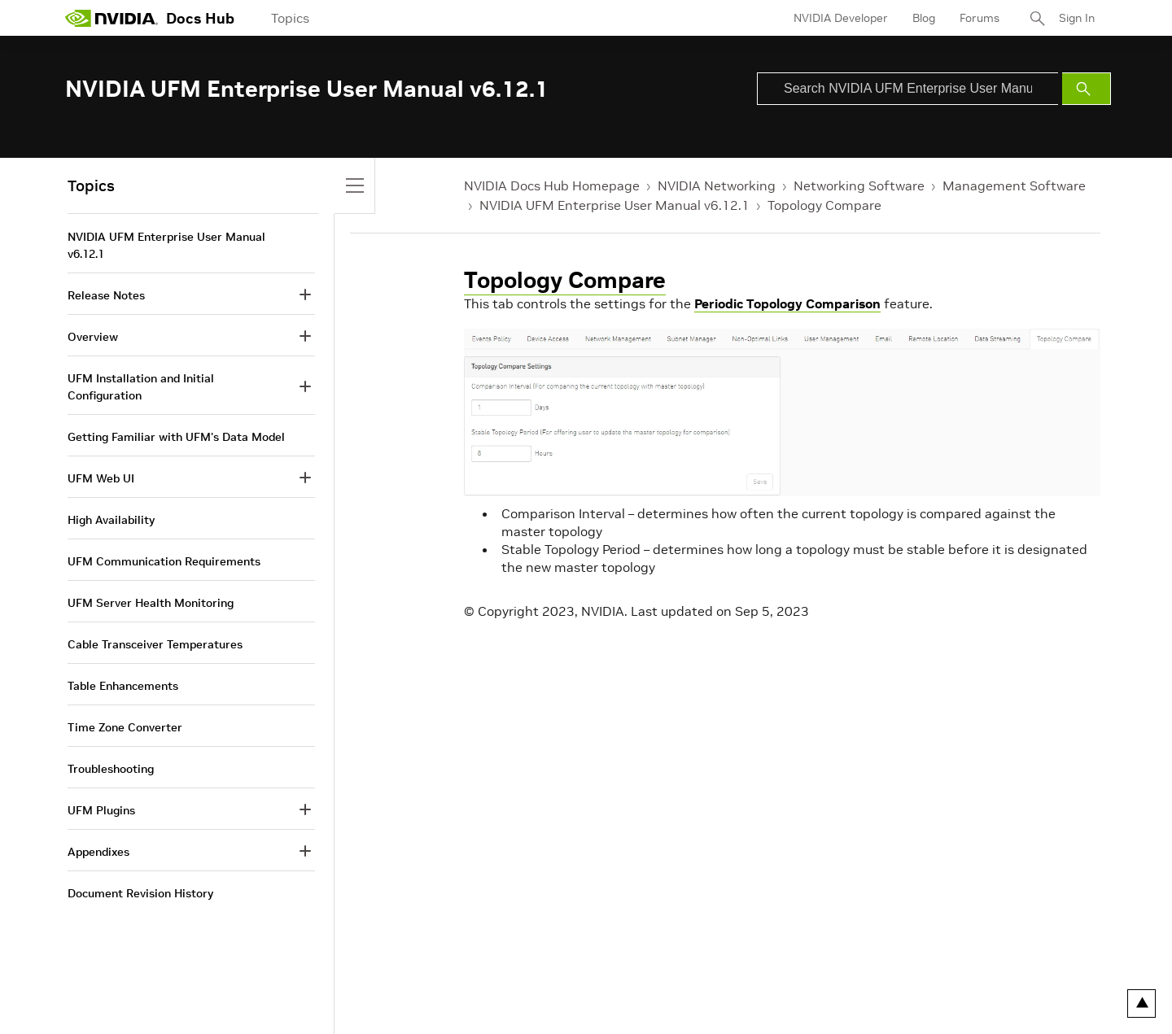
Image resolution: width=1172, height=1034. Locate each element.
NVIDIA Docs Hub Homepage (552, 185)
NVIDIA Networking (717, 185)
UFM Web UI (101, 478)
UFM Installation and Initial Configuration (141, 387)
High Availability (111, 520)
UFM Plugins (101, 810)
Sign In (1077, 18)
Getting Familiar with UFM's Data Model (176, 437)
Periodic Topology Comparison (787, 303)
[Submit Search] (1086, 88)
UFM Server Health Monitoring (151, 603)
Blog (923, 18)
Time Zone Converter (125, 727)
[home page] (111, 18)
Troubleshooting (111, 768)
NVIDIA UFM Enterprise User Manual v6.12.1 (614, 205)
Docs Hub (200, 18)
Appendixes (98, 851)
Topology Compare (824, 205)
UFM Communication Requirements (164, 561)
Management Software (1014, 185)
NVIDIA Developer (841, 18)
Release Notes (106, 295)
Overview (93, 336)
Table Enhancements (123, 685)
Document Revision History (140, 893)
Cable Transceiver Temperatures (155, 644)
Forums (979, 18)
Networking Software (859, 185)
